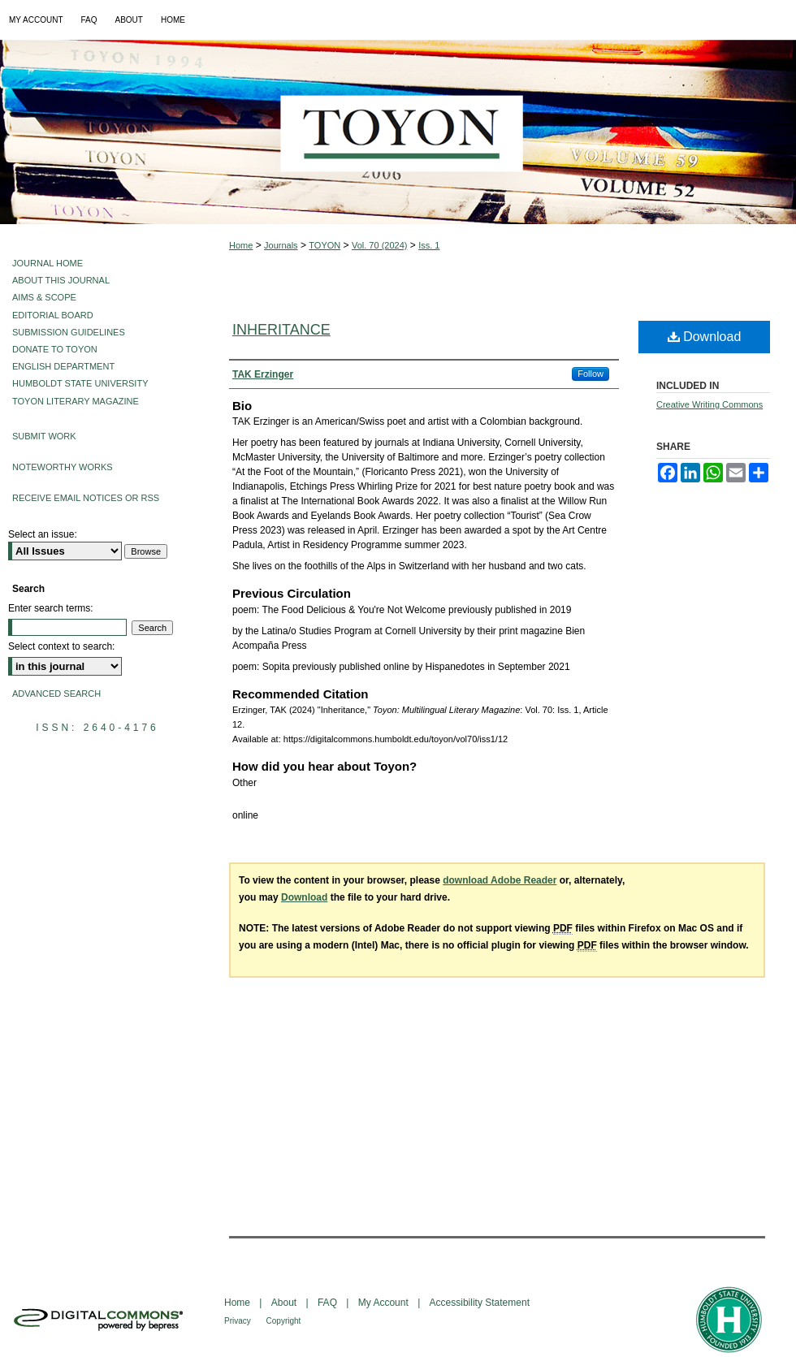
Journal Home (47, 263)
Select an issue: (42, 534)
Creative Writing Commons (709, 404)
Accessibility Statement (480, 1302)
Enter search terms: (50, 608)
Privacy (238, 1320)
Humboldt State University (80, 383)
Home (241, 245)
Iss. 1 (428, 245)
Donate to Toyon (54, 349)
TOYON (324, 245)
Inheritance (281, 330)
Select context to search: (61, 646)
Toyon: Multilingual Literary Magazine (398, 132)
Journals (281, 245)
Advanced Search (56, 693)
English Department (63, 366)
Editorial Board (52, 315)
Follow (590, 373)
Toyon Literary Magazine (75, 401)
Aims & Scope (44, 297)
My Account (384, 1302)
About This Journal (61, 280)
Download (705, 337)
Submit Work (44, 436)
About (285, 1302)
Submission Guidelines (68, 332)
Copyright (283, 1320)
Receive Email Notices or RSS (85, 498)
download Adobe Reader (499, 880)
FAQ (329, 1302)
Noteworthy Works (62, 467)
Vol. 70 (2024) (380, 245)
